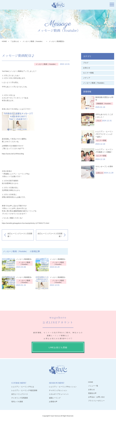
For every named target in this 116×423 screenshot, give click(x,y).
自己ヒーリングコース (19, 394)
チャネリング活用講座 (19, 398)
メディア (86, 78)
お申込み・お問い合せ (96, 397)
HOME (4, 41)
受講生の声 (92, 393)
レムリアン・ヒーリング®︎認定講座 (24, 390)
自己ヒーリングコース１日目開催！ (19, 235)
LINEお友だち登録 (58, 347)
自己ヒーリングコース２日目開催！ (50, 235)
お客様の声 (53, 401)
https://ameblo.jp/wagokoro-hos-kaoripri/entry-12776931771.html (25, 223)
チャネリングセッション (58, 390)
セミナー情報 (88, 73)
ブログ (85, 63)
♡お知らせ (15, 41)
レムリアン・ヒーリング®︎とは (22, 387)
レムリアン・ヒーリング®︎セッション (63, 387)
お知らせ (86, 68)
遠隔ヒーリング (55, 398)
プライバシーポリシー (96, 401)
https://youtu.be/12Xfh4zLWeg (13, 154)
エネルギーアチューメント (59, 394)
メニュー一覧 (93, 386)
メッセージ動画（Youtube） (34, 41)
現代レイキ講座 (17, 401)
